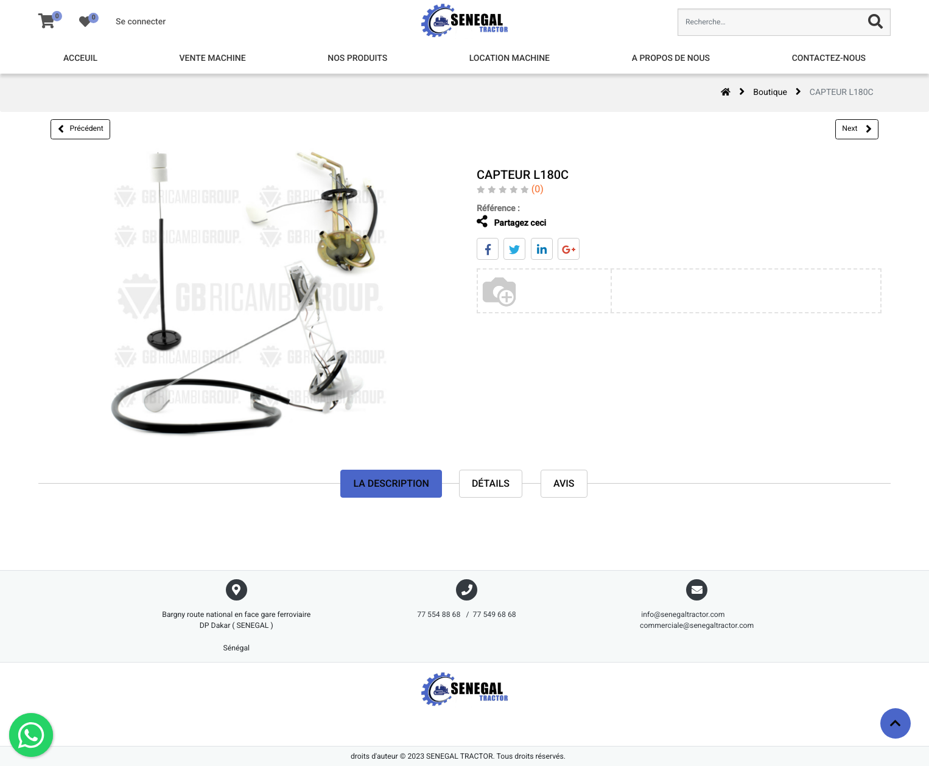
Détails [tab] (491, 483)
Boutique (770, 92)
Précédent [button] (80, 129)
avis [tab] (564, 483)
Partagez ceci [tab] (502, 221)
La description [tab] (391, 483)
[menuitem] (80, 58)
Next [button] (856, 129)
